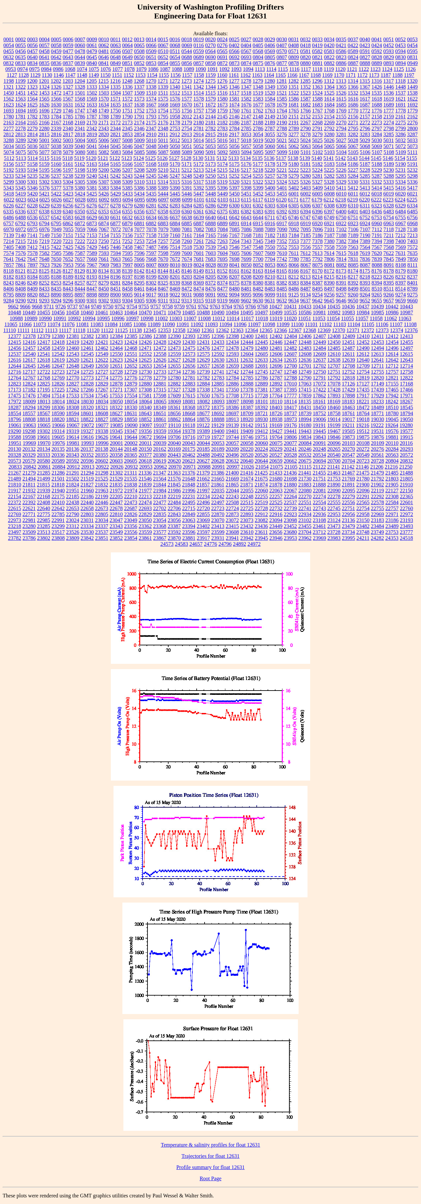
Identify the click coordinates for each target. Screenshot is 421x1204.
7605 (234, 253)
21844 (159, 484)
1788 (103, 116)
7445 (103, 247)
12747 (275, 372)
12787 (275, 378)
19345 (116, 431)
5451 (246, 194)
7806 (329, 259)
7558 (329, 247)
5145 (376, 158)
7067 (104, 229)
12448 (304, 342)
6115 (246, 199)
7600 (186, 253)
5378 (68, 188)
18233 (377, 401)
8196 (115, 277)
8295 (139, 283)
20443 (174, 455)
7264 (234, 241)
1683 (317, 105)
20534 (319, 455)
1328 (80, 87)
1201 (44, 81)
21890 (333, 484)
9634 (293, 300)
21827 (87, 484)
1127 (12, 75)
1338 (151, 87)
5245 (151, 176)
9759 (179, 306)
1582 (246, 99)
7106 (353, 229)
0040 (365, 39)
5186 (353, 164)
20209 (232, 449)
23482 (363, 526)
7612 (305, 253)
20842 (29, 467)
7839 (377, 259)
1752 (139, 110)
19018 (363, 419)
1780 (8, 116)
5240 (91, 176)
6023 (21, 199)
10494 (232, 312)
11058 (376, 318)
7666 (139, 259)
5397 (234, 188)
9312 (175, 300)
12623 (116, 360)
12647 (58, 366)
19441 (290, 431)
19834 (304, 437)
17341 (217, 389)
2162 (412, 116)
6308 (329, 205)
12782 (203, 378)
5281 (317, 176)
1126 (410, 69)
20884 (58, 467)
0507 (127, 51)
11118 (79, 330)
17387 (275, 389)
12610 (333, 354)
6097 (163, 199)
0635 (20, 57)
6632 (127, 217)
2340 (68, 128)
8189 (68, 277)
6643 (246, 217)
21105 (290, 467)
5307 (103, 182)
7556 (305, 247)
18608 (101, 413)
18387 (246, 407)
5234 (20, 176)
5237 (56, 176)
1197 (409, 75)
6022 (9, 199)
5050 (175, 146)
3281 (341, 134)
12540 (29, 354)
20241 (290, 449)
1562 (8, 99)
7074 (127, 229)
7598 (163, 253)
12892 (275, 383)
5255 (258, 176)
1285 (305, 81)
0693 (246, 57)
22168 (43, 496)
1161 (234, 75)
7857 (9, 265)
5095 (258, 152)
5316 (186, 182)
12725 (87, 372)
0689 (198, 57)
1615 (341, 99)
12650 (101, 366)
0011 (115, 39)
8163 (258, 271)
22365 (406, 496)
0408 (293, 45)
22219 (174, 496)
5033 (412, 140)
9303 (115, 300)
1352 (305, 87)
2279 (32, 128)
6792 (20, 223)
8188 (56, 277)
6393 (293, 211)
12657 (203, 366)
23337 (101, 526)
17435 (363, 389)
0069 (186, 45)
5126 (162, 158)
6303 (270, 205)
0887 (353, 63)
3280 (329, 134)
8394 (377, 283)
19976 (58, 443)
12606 (275, 354)
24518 (406, 538)
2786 (258, 128)
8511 (388, 289)
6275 (80, 205)
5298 (412, 176)
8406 (8, 289)
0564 (210, 51)
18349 (159, 407)
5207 (127, 170)
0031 (293, 39)
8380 (258, 283)
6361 (198, 211)
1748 (91, 110)
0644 (80, 57)
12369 (324, 330)
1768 (329, 110)
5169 (163, 164)
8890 (56, 294)
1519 (258, 93)
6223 (388, 199)
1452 (32, 93)
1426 (377, 87)
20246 (304, 449)
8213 (305, 277)
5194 (32, 170)
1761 (246, 110)
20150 (145, 449)
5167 (139, 164)
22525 (275, 502)
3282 (353, 134)
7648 (44, 259)
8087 (365, 265)
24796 (225, 544)
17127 (363, 383)
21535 (130, 478)
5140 (316, 158)
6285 (198, 205)
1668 (163, 105)
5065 (329, 146)
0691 (222, 57)
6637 (175, 217)
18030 (87, 401)
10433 (304, 306)
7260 (186, 241)
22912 (261, 514)
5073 (412, 146)
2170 (91, 122)
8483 (270, 289)
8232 (400, 277)
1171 (350, 75)
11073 (39, 324)
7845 (388, 259)
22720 (203, 508)
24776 (210, 544)
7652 (68, 259)
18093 (218, 401)
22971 (392, 514)
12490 (363, 348)
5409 (317, 188)
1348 (258, 87)
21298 (101, 473)
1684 (329, 105)
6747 (305, 217)
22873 (232, 514)
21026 (247, 467)
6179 (317, 199)
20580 (43, 461)
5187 (365, 164)
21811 (28, 484)
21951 (72, 490)
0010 (103, 39)
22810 (116, 514)
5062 (293, 146)
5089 (187, 152)
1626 (44, 105)
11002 (161, 318)
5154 (400, 158)
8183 (20, 277)
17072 (319, 383)
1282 (293, 81)
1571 (115, 99)
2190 (281, 122)
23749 (377, 532)
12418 (58, 342)
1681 (293, 105)
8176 (377, 271)
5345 (20, 188)
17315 (159, 389)
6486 (8, 217)
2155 (341, 116)
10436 (348, 306)
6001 (293, 194)
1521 (281, 93)
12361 (207, 330)
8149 (198, 271)
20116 (406, 443)
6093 (116, 199)
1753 (151, 110)
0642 (56, 57)
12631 (232, 360)
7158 (151, 235)
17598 (159, 395)
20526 (261, 455)
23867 (159, 538)
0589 (353, 51)
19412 (261, 431)
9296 (68, 300)
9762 (203, 306)
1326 (56, 87)
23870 (174, 538)
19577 (406, 431)
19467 (333, 431)
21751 (319, 478)
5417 (412, 188)
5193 (20, 170)
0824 (353, 57)
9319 (222, 300)
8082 (341, 265)
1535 (377, 93)
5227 (353, 170)
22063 (275, 490)
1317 (388, 81)
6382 (246, 211)
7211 (388, 235)
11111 (23, 330)
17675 (217, 395)
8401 (412, 283)
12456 (14, 348)
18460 (333, 407)
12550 (116, 354)
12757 (392, 372)
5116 (56, 158)
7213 (412, 235)
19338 (101, 431)
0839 (80, 63)
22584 (392, 502)
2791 (317, 128)
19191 (319, 425)
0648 (115, 57)
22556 (348, 502)
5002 (56, 140)
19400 (217, 431)
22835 (159, 514)
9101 (281, 294)
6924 (365, 223)
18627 (116, 413)
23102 (304, 520)
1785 (68, 116)
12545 (87, 354)
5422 (56, 194)
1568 (80, 99)
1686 (353, 105)
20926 (116, 467)
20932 (131, 467)
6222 (376, 199)
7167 (234, 235)
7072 (116, 229)
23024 (72, 520)
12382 (87, 336)
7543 (222, 247)
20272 (363, 449)
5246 (163, 176)
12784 (232, 378)
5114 (32, 158)
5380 (80, 188)
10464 (130, 312)
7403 (412, 241)
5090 (199, 152)
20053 (217, 443)
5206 (115, 170)
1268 (139, 81)
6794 (44, 223)
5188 (377, 164)
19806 (290, 437)
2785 (246, 128)
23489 (392, 526)
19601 (43, 437)
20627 (203, 461)
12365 (266, 330)
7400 (400, 241)
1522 (293, 93)
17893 (333, 395)
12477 (217, 348)
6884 (175, 223)
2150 (281, 116)
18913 (232, 419)
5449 (222, 194)
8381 (270, 283)
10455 (43, 312)
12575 (203, 354)
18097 (232, 401)
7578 (32, 253)
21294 (87, 473)
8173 (341, 271)
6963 (388, 223)
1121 (352, 69)
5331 (365, 182)
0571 (293, 51)
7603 (210, 253)
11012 (218, 318)
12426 (145, 342)
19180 (304, 425)
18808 (29, 419)
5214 (210, 170)
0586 (341, 51)
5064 (317, 146)
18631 (130, 413)
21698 (290, 478)
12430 (188, 342)
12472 (159, 348)
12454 (392, 342)
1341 (186, 87)
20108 (363, 443)
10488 (203, 312)
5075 (21, 152)
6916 (270, 223)
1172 (362, 75)
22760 (406, 508)
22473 (130, 502)
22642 (58, 508)
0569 (270, 51)
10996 (117, 318)
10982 (333, 312)
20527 (275, 455)
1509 (139, 93)
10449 (29, 312)
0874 (246, 63)
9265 (377, 294)
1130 (47, 75)
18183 (348, 401)
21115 (305, 467)
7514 (175, 247)
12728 (116, 372)
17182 (29, 389)
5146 (388, 158)
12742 (232, 372)
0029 (270, 39)
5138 (293, 158)
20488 (203, 455)
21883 (304, 484)
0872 (222, 63)
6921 (329, 223)
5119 (79, 158)
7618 (353, 253)
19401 (232, 431)
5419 (20, 194)
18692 (217, 413)
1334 (103, 87)
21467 (348, 473)
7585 (56, 253)
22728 (261, 508)
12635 (290, 360)
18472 (363, 407)
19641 (116, 437)
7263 (222, 241)
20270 (348, 449)
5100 (294, 152)
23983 (333, 538)
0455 (8, 51)
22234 (203, 496)
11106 (381, 324)
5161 (68, 164)
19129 (217, 425)
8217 (353, 277)
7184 (293, 235)
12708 (348, 366)
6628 (80, 217)
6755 (400, 217)
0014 (151, 39)
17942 (392, 395)
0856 (186, 63)
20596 (87, 461)
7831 (353, 259)
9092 (222, 294)
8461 (139, 289)
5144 (364, 158)
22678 (116, 508)
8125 (44, 271)
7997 (127, 265)
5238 (68, 176)
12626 (159, 360)
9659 (400, 300)
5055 (222, 146)
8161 (234, 271)
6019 (388, 194)
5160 (56, 164)
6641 (222, 217)
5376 (44, 188)
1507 (127, 93)
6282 (163, 205)
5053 (210, 146)
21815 (43, 484)
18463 (348, 407)
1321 (8, 87)
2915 (210, 134)
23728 (333, 532)
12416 (29, 342)
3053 (246, 134)
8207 (234, 277)
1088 (177, 69)
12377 (14, 336)
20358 (116, 455)
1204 (79, 81)
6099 (187, 199)
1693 (8, 110)
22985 (43, 520)
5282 (329, 176)
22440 (87, 502)
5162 (80, 164)
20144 (116, 449)
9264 (365, 294)
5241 (103, 176)
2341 (80, 128)
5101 (306, 152)
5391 (186, 188)
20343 (72, 455)
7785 (305, 259)
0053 (412, 39)
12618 (43, 360)
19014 (333, 419)
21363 (174, 473)
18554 (14, 413)
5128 (186, 158)
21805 (406, 478)
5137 (281, 158)
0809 (293, 57)
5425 (91, 194)
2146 (234, 116)
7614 (329, 253)
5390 (175, 188)
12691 (261, 366)
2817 (68, 134)
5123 (126, 158)
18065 (160, 401)
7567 (377, 247)
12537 (14, 354)
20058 (246, 443)
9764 (227, 306)
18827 (101, 419)
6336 (20, 211)
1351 (293, 87)
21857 (203, 484)
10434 (319, 306)
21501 (58, 478)
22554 (319, 502)
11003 (175, 318)
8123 (32, 271)
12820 (377, 378)
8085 (353, 265)
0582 (317, 51)
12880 (145, 383)
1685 (341, 105)
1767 (317, 110)
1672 (210, 105)
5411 (341, 188)
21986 (174, 490)
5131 (210, 158)
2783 (222, 128)
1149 (93, 75)
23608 (232, 532)
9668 (37, 306)
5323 (270, 182)
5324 (281, 182)
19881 (392, 437)
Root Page (210, 1178)
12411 (377, 336)
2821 (115, 134)
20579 (29, 461)
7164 (198, 235)
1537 (400, 93)
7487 (151, 247)
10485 (188, 312)
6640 (210, 217)
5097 (270, 152)
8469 (175, 289)
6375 (222, 211)
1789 (115, 116)
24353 (392, 538)
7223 (91, 241)
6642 (234, 217)
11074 (54, 324)
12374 (396, 330)
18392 (261, 407)
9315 (198, 300)
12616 (14, 360)
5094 (246, 152)
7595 (127, 253)
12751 (333, 372)
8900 (115, 294)
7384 (353, 241)
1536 (388, 93)
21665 (217, 478)
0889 (377, 63)
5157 (20, 164)
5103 (329, 152)
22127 (392, 490)
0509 (151, 51)
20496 (232, 455)
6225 (412, 199)
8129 (80, 271)
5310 (139, 182)
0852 (139, 63)
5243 (127, 176)
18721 (261, 413)
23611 (261, 532)
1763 (270, 110)
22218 (159, 496)
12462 (101, 348)
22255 (261, 496)
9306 (151, 300)
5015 (210, 140)
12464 (116, 348)
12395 (203, 336)
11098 (268, 324)
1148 (82, 75)
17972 (14, 401)
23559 (145, 532)
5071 (388, 146)
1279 (257, 81)
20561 (377, 455)
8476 (210, 289)
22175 (58, 496)
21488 (406, 473)
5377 (56, 188)
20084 (304, 443)
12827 (72, 383)
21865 (232, 484)
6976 (44, 229)
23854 (130, 538)
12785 (246, 378)
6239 (56, 205)
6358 (163, 211)
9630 (258, 300)
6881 (139, 223)
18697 (232, 413)
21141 (333, 467)
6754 (388, 217)
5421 (44, 194)
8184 (32, 277)
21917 (14, 490)
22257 (275, 496)
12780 (174, 378)
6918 (293, 223)
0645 (91, 57)
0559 (198, 51)
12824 (29, 383)
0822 (329, 57)
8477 (222, 289)
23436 (261, 526)
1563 (20, 99)
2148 (258, 116)
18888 (217, 419)
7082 (199, 229)
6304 (281, 205)
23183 (377, 520)
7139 (8, 235)
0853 (151, 63)
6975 (32, 229)
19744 (232, 437)
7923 (44, 265)
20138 (101, 449)
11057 (361, 318)
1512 (175, 93)
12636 (304, 360)
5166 (127, 164)
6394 (305, 211)
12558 (159, 354)
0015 (163, 39)
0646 (103, 57)
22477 (159, 502)
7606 (246, 253)
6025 (44, 199)
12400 (246, 336)
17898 (348, 395)
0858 (210, 63)
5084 (127, 152)
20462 (188, 455)
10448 (14, 312)
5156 (8, 164)
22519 (261, 502)
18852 (145, 419)
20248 (319, 449)
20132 (29, 449)
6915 (258, 223)
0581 (305, 51)
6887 (198, 223)
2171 (103, 122)
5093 (234, 152)
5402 (293, 188)
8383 (293, 283)
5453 (270, 194)
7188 (341, 235)
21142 (347, 467)
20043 (188, 443)
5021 (281, 140)
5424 (80, 194)
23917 (203, 538)
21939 (43, 490)
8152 (222, 271)
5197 (68, 170)
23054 (159, 520)
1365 (341, 87)
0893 (388, 63)
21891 (348, 484)
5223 (305, 170)
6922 (341, 223)
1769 (341, 110)
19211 (348, 425)
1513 (186, 93)
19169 (275, 425)
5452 (258, 194)
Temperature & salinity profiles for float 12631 (210, 1145)
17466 (406, 389)
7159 (163, 235)
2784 (234, 128)
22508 (232, 502)
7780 (293, 259)
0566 (234, 51)
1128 (23, 75)
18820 (58, 419)
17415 (304, 389)
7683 (210, 259)
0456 (20, 51)
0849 (115, 63)
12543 (72, 354)
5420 (32, 194)
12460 (72, 348)
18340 (145, 407)
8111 (412, 265)
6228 (32, 205)
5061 (281, 146)
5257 (270, 176)
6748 (317, 217)
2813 (20, 134)
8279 (103, 283)
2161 (400, 116)
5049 (163, 146)
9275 (412, 294)
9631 (270, 300)
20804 (392, 461)
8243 (8, 283)
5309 (127, 182)
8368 (186, 283)
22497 (217, 502)
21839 (145, 484)
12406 (304, 336)
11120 (93, 330)
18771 (377, 413)
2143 (198, 116)
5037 (44, 146)
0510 (163, 51)
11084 (111, 324)
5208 (139, 170)
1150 (105, 75)
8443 (68, 289)
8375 (234, 283)
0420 (329, 45)
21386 (217, 473)
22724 (232, 508)
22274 (319, 496)
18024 (73, 401)
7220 (56, 241)
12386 (145, 336)
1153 (140, 75)
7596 (139, 253)
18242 (391, 401)
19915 (406, 437)
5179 (281, 164)
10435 (333, 306)
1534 (365, 93)
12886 (232, 383)
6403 (365, 211)
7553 (293, 247)
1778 (400, 110)
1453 (44, 93)
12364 (251, 330)
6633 (139, 217)
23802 (43, 538)
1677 (258, 105)
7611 (293, 253)
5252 (234, 176)
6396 (317, 211)
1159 (210, 75)
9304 (127, 300)
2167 (56, 122)
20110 (391, 443)
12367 (295, 330)
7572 (412, 247)
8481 (246, 289)
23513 (43, 532)
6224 (400, 199)
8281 (115, 283)
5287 (377, 176)
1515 (210, 93)
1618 (377, 99)
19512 (363, 431)
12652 (130, 366)
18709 (246, 413)
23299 (58, 526)
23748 (363, 532)
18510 (392, 407)
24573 (167, 544)
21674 (246, 478)
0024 (222, 39)
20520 (246, 455)
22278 (333, 496)
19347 (130, 431)
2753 (175, 128)
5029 (365, 140)
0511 (175, 51)
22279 (348, 496)
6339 (56, 211)
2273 (377, 122)
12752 (348, 372)
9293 (44, 300)
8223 (377, 277)
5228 (365, 170)
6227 (20, 205)
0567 (246, 51)
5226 (341, 170)
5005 (91, 140)
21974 (130, 490)
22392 (29, 502)
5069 (377, 146)
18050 (116, 401)
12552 (145, 354)
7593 (103, 253)
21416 (246, 473)
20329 (29, 455)
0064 (127, 45)
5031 (388, 140)
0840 (91, 63)
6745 (281, 217)
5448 (210, 194)
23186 (392, 520)
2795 (353, 128)
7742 (281, 259)
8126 (56, 271)
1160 (222, 75)
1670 (186, 105)
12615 (406, 354)
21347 (159, 473)
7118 (388, 229)
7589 (91, 253)
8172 (329, 271)
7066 (92, 229)
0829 (388, 57)
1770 (353, 110)
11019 (276, 318)
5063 (305, 146)
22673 (101, 508)
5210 (163, 170)
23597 (203, 532)
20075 (275, 443)
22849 (188, 514)
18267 (406, 401)
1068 (70, 69)
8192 (80, 277)
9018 (163, 294)
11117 (65, 330)
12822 (406, 378)
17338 (203, 389)
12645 (29, 366)
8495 (317, 289)
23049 (130, 520)
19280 (406, 425)
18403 (275, 407)
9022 (175, 294)
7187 (329, 235)
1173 (374, 75)
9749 (96, 306)
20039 (159, 443)
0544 (186, 51)
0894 (400, 63)
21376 (188, 473)
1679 (281, 105)
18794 (406, 413)
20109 (377, 443)
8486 (293, 289)
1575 (163, 99)
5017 (234, 140)
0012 (127, 39)
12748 (290, 372)
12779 (159, 378)
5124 (138, 158)
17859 (304, 395)
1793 (151, 116)
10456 (58, 312)
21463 (333, 473)
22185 (72, 496)
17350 (232, 389)
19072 (87, 425)
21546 (145, 478)
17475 (14, 395)
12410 (363, 336)
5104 (341, 152)
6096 (151, 199)
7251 (115, 241)
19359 (159, 431)
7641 (8, 259)
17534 (87, 395)
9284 (8, 300)
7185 (305, 235)
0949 (412, 63)
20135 (58, 449)
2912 (175, 134)
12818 (348, 378)
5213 (198, 170)
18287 (14, 407)
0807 (281, 57)
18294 (29, 407)
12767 (29, 378)
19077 (102, 425)
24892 (239, 544)
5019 (258, 140)
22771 (29, 514)
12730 (145, 372)
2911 (163, 134)
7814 (341, 259)
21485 (392, 473)
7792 (317, 259)
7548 (258, 247)
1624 (20, 105)
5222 (293, 170)
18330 (130, 407)
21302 (116, 473)
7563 (353, 247)
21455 (319, 473)
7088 (258, 229)
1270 (151, 81)
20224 (261, 449)
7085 (234, 229)
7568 (388, 247)
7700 (258, 259)
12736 (188, 372)
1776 (377, 110)
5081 (92, 152)
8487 (305, 289)
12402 (275, 336)
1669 (175, 105)
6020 (400, 194)
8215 (329, 277)
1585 (281, 99)
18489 (377, 407)
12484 (319, 348)
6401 (353, 211)
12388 (159, 336)
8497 (329, 289)
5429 (115, 194)
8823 (44, 294)
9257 (341, 294)
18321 (101, 407)
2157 (365, 116)
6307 (317, 205)
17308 (145, 389)
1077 (117, 69)
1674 (234, 105)
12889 (261, 383)
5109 (401, 152)
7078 (151, 229)
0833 (20, 63)
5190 (400, 164)
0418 (305, 45)
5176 (246, 164)
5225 (329, 170)
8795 (8, 294)
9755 (144, 306)
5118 (67, 158)
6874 (103, 223)
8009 (163, 265)
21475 (363, 473)
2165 (32, 122)
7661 (103, 259)
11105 (367, 324)
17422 (319, 389)
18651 (159, 413)
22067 (290, 490)
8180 (412, 271)
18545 (406, 407)
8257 (80, 283)
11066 (25, 324)
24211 (362, 538)
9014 (139, 294)
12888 (246, 383)
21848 (188, 484)
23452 (290, 526)
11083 (96, 324)
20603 (116, 461)
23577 (159, 532)
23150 (363, 520)
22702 (159, 508)
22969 (377, 514)
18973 (290, 419)
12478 (232, 348)
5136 (269, 158)
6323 (377, 205)
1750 (115, 110)
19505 (348, 431)
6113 (234, 199)
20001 (116, 443)
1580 (222, 99)
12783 (217, 378)
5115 (44, 158)
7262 (210, 241)
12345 (149, 330)
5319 (222, 182)
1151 (117, 75)
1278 (246, 81)
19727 (217, 437)
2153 (317, 116)
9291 (32, 300)
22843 (174, 514)
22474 (145, 502)
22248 (246, 496)
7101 (329, 229)
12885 (217, 383)
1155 (164, 75)
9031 (186, 294)
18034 (102, 401)
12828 (87, 383)
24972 (254, 544)
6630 (103, 217)
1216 (115, 81)
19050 (406, 419)
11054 (333, 318)
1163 (257, 75)
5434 (139, 194)
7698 (234, 259)
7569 (400, 247)
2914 (198, 134)
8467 (163, 289)
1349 (270, 87)
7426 (80, 247)
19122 (203, 425)
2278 (20, 128)
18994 (304, 419)
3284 (377, 134)
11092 (197, 324)
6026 (56, 199)
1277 (234, 81)
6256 (68, 205)
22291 (363, 496)
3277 (293, 134)
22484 (174, 502)
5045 (115, 146)
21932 (29, 490)
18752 (319, 413)
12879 (130, 383)
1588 (317, 99)
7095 (306, 229)
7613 (317, 253)
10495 (246, 312)
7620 (377, 253)
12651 (116, 366)
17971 (406, 395)
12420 (87, 342)
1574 (151, 99)
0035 (341, 39)
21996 (188, 490)
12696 (275, 366)
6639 (198, 217)
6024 (32, 199)
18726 (275, 413)
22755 (377, 508)
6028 (80, 199)
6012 (365, 194)
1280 (269, 81)
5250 (210, 176)
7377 (305, 241)
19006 (319, 419)
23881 (188, 538)
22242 (217, 496)
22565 (363, 502)
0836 (56, 63)
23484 (377, 526)
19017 (348, 419)
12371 (353, 330)
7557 (317, 247)
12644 (14, 366)
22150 (406, 490)
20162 (159, 449)
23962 (304, 538)
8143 (151, 271)
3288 (8, 140)
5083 (116, 152)
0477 (68, 51)
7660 (91, 259)
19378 (188, 431)
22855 (203, 514)
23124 (333, 520)
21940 (58, 490)
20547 (348, 455)
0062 (103, 45)
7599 (175, 253)
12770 (72, 378)
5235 (32, 176)
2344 (115, 128)
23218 (14, 526)
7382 (341, 241)
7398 (388, 241)
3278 (305, 134)
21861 (217, 484)
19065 (43, 425)
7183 (281, 235)
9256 (329, 294)
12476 (203, 348)
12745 (261, 372)
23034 (101, 520)
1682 (305, 105)
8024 (199, 265)
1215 (103, 81)
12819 (363, 378)
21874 (261, 484)
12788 (290, 378)
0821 (317, 57)
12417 (43, 342)
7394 (377, 241)
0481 (103, 51)
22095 (348, 490)
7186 (317, 235)
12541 (43, 354)
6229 (44, 205)
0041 (377, 39)
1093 (236, 69)
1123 (375, 69)
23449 (275, 526)
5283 (341, 176)
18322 (116, 407)
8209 (258, 277)
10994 (88, 318)
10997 (132, 318)
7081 (187, 229)
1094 (248, 69)
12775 (116, 378)
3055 (270, 134)
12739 (203, 372)
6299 (222, 205)
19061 (14, 425)
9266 (388, 294)
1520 (270, 93)
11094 (225, 324)
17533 (72, 395)
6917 (281, 223)
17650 (203, 395)
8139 (127, 271)
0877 (281, 63)
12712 (392, 366)
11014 (232, 318)
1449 (412, 87)
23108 (319, 520)
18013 (43, 401)
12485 (333, 348)
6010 (341, 194)
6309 (341, 205)
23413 (217, 526)
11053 (318, 318)
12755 (377, 372)
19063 (29, 425)
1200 (32, 81)
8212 (293, 277)
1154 (152, 75)
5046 (127, 146)
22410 (58, 502)
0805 (270, 57)
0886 (341, 63)
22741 (304, 508)
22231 (188, 496)
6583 (68, 217)
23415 (232, 526)
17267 (101, 389)
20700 (333, 461)
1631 (68, 105)
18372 (203, 407)
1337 (139, 87)
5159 (44, 164)
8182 (8, 277)
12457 (29, 348)
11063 (404, 318)
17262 (72, 389)
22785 (58, 514)
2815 (44, 134)
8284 (127, 283)
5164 (103, 164)
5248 (186, 176)
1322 (20, 87)
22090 (333, 490)
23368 (159, 526)
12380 (58, 336)
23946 (275, 538)
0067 (163, 45)
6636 (163, 217)
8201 (175, 277)
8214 (317, 277)
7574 (8, 253)
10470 (145, 312)
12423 (116, 342)
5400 (270, 188)
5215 (222, 170)
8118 (8, 271)
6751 (353, 217)
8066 (294, 265)
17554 (130, 395)
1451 (20, 93)
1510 (151, 93)
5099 (282, 152)
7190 (365, 235)
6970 (9, 229)
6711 (270, 217)
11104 (353, 324)
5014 (198, 140)
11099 (282, 324)
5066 (341, 146)
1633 (91, 105)
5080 (80, 152)
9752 (120, 306)
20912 (73, 467)
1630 (56, 105)
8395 (388, 283)
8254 (68, 283)
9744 (84, 306)
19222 (377, 425)
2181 (210, 122)
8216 (341, 277)
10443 (406, 306)
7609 (270, 253)
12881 (159, 383)
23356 (130, 526)
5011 (163, 140)
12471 (145, 348)
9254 (317, 294)
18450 (319, 407)
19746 (246, 437)
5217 (246, 170)
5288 (388, 176)
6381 (234, 211)
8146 (186, 271)
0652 (163, 57)
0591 (365, 51)
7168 (246, 235)
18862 (174, 419)
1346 (234, 87)
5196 (56, 170)
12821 (392, 378)
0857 (198, 63)
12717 (29, 372)
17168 (406, 383)
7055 (68, 229)
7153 (91, 235)
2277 (8, 128)
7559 (341, 247)
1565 (44, 99)
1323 (32, 87)
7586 (68, 253)
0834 (32, 63)
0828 (377, 57)
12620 (72, 360)
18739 (304, 413)
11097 (254, 324)
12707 (333, 366)
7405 (8, 247)
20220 (246, 449)
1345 (222, 87)
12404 (290, 336)
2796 (365, 128)
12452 (363, 342)
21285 (43, 473)
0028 (258, 39)
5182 (317, 164)
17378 (246, 389)
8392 (353, 283)
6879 (127, 223)
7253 (139, 241)
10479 (174, 312)
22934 (304, 514)
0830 (400, 57)
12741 (217, 372)
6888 (210, 223)
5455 (281, 194)
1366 (353, 87)
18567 (43, 413)
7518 (186, 247)
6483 (388, 211)
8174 (353, 271)
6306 (305, 205)
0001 (8, 39)
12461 (87, 348)
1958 (175, 116)
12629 (203, 360)
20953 (145, 467)
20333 (43, 455)
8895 (68, 294)
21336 (145, 473)
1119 (329, 69)
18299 (43, 407)
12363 (236, 330)
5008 (127, 140)
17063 (304, 383)
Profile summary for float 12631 (210, 1167)
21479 (377, 473)
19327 (87, 431)
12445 (261, 342)
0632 (8, 57)
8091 (389, 265)
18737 (290, 413)
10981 (319, 312)
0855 (175, 63)
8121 (20, 271)
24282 (377, 538)
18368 (188, 407)
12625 (145, 360)
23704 (304, 532)
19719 (203, 437)
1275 (210, 81)
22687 (130, 508)
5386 (139, 188)
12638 (333, 360)
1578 (198, 99)
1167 (304, 75)
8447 (91, 289)
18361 (174, 407)
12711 (377, 366)
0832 (8, 63)
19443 (304, 431)
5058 (258, 146)
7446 (115, 247)
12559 (174, 354)
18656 (174, 413)
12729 (130, 372)
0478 (80, 51)
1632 (80, 105)
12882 (174, 383)
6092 (104, 199)
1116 (294, 69)
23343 (116, 526)
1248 (127, 81)
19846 (333, 437)
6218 (341, 199)
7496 (163, 247)
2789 (293, 128)
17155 (392, 383)
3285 (388, 134)
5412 (353, 188)
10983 (348, 312)
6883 (163, 223)
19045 (392, 419)
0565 (222, 51)
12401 (261, 336)
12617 (29, 360)
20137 (87, 449)
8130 (91, 271)
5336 (412, 182)
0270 (210, 45)
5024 (305, 140)
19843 (319, 437)
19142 (246, 425)
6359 (175, 211)
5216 (234, 170)
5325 (293, 182)
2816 (56, 134)
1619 (388, 99)
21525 (101, 478)
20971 (189, 467)
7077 (139, 229)
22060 (261, 490)
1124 (387, 69)
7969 (104, 265)
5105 (353, 152)
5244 (139, 176)
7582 (44, 253)
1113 (260, 69)
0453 (400, 45)
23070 (217, 520)
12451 (348, 342)
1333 (91, 87)
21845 (174, 484)
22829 (145, 514)
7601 (198, 253)
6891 (234, 223)
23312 (72, 526)
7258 (175, 241)
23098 (290, 520)
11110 (9, 330)
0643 (68, 57)
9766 (250, 306)
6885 (186, 223)
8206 (222, 277)
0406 (270, 45)
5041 (91, 146)
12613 (377, 354)
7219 (44, 241)
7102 (341, 229)
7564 (365, 247)
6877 (115, 223)
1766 (305, 110)
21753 (333, 478)
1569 (91, 99)
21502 (72, 478)
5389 (163, 188)
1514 (198, 93)
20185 (203, 449)
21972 (116, 490)
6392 (281, 211)
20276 (377, 449)
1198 (9, 81)
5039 (68, 146)
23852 (116, 538)
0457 (32, 51)
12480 (261, 348)
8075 (317, 265)
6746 (293, 217)
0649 (127, 57)
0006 (68, 39)
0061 (91, 45)
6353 (103, 211)
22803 (87, 514)
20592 (72, 461)
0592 (377, 51)
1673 (222, 105)
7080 (175, 229)
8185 (44, 277)
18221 (362, 401)
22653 (72, 508)
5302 (44, 182)
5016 (222, 140)
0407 (281, 45)
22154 (14, 496)
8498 (341, 289)
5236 (44, 176)
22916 (275, 514)
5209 (151, 170)
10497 (261, 312)
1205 (91, 81)
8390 (329, 283)
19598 (29, 437)
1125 (399, 69)
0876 (270, 63)
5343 (8, 188)
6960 (377, 223)
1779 (412, 110)
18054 (131, 401)
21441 (304, 473)
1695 (32, 110)
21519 (87, 478)
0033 (317, 39)
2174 (139, 122)
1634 (103, 105)
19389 (203, 431)
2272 (365, 122)
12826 (58, 383)
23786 (29, 538)
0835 (44, 63)
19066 (58, 425)
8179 (400, 271)
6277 (103, 205)
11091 (182, 324)
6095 (139, 199)
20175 (188, 449)
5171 (186, 164)
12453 (377, 342)
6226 (8, 205)
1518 (246, 93)
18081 (189, 401)
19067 (73, 425)
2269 (329, 122)
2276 (412, 122)
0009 (91, 39)
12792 (333, 378)
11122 (107, 330)
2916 (222, 134)
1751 (127, 110)
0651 (151, 57)
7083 (211, 229)
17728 (261, 395)
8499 (353, 289)
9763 (215, 306)
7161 (186, 235)
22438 (72, 502)
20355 (101, 455)
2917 (234, 134)
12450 (333, 342)
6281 (151, 205)
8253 (56, 283)
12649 (87, 366)
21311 (130, 473)
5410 (329, 188)
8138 (115, 271)
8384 (305, 283)
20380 (159, 455)
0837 (68, 63)
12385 (130, 336)
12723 (58, 372)
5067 (353, 146)
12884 (203, 383)
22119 (377, 490)
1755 (175, 110)
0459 (56, 51)
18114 (290, 401)
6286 (210, 205)
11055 (347, 318)
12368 (309, 330)
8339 (175, 283)
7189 (353, 235)
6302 (258, 205)
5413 (365, 188)
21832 (101, 484)
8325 (163, 283)
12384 (116, 336)
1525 (329, 93)
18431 (304, 407)
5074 (9, 152)
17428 (333, 389)
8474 (198, 289)
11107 (396, 324)
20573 (14, 461)
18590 (58, 413)
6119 (269, 199)
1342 (198, 87)
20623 (188, 461)
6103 (222, 199)
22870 (217, 514)
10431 (290, 306)
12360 (193, 330)
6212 (329, 199)
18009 (29, 401)
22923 (290, 514)
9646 (341, 300)
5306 (91, 182)
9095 (246, 294)
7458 (127, 247)
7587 (80, 253)
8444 (80, 289)
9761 (191, 306)
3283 (365, 134)
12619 (58, 360)
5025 (317, 140)
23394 (188, 526)
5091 (211, 152)
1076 (105, 69)
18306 (58, 407)
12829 (101, 383)
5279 (293, 176)
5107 (377, 152)
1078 (129, 69)
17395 (290, 389)
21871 (246, 484)
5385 (127, 188)
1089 (188, 69)
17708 (232, 395)
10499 (275, 312)
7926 (56, 265)
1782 (32, 116)
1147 (70, 75)
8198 (139, 277)
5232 (412, 170)
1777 (388, 110)
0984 (46, 69)
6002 (305, 194)
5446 (186, 194)
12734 (174, 372)
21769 (348, 478)
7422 (56, 247)
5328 (329, 182)
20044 (203, 443)
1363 (317, 87)
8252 (44, 283)
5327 (317, 182)
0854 (163, 63)
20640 (246, 461)
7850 (412, 259)
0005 (56, 39)
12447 (290, 342)
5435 (151, 194)
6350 (80, 211)
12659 (232, 366)
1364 (329, 87)
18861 (159, 419)
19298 (29, 431)
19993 (87, 443)
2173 (127, 122)
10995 (103, 318)
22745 (333, 508)
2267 (305, 122)
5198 (80, 170)
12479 (246, 348)
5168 (151, 164)
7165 (210, 235)
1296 (317, 81)
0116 (198, 45)
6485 (412, 211)
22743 (319, 508)
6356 (139, 211)
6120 (281, 199)
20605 (130, 461)
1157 (187, 75)
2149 (270, 116)
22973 (14, 520)
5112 (9, 158)
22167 (29, 496)
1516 (222, 93)
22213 (145, 496)
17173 (14, 389)
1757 (198, 110)
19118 (188, 425)
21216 (391, 467)
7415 (44, 247)
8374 (222, 283)
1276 (222, 81)
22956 (348, 514)
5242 (115, 176)
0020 (210, 39)
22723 (217, 508)
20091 (319, 443)
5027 (341, 140)
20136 (72, 449)
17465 (392, 389)
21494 (29, 478)
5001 (44, 140)
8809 (20, 294)
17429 (348, 389)
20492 (217, 455)
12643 (406, 360)
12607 (290, 354)
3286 (400, 134)
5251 (222, 176)
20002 (131, 443)
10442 (392, 306)
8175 (365, 271)
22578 (377, 502)
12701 (304, 366)
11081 (82, 324)
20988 (203, 467)
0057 (44, 45)
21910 (406, 484)
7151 (68, 235)
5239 (80, 176)
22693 (145, 508)
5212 (186, 170)
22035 (217, 490)
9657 (388, 300)
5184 (341, 164)
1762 (258, 110)
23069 (203, 520)
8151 (210, 271)
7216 (32, 241)
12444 (246, 342)
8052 (258, 265)
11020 (290, 318)
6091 (92, 199)
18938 (275, 419)
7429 (91, 247)
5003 (68, 140)
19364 (174, 431)
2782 (210, 128)
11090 (168, 324)
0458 (44, 51)
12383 (101, 336)
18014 (58, 401)
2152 (305, 116)
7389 (365, 241)
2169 (80, 122)
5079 (68, 152)
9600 (234, 300)
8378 (246, 283)
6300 (234, 205)
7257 (163, 241)
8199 (151, 277)
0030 (281, 39)
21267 (14, 473)
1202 (55, 81)
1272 (174, 81)
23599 (217, 532)
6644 (258, 217)
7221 (68, 241)
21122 (319, 467)
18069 (174, 401)
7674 (186, 259)
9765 (239, 306)
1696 (44, 110)
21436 (290, 473)
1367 (365, 87)
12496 (392, 348)
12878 (116, 383)
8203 (186, 277)
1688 (377, 105)
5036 (32, 146)
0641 (44, 57)
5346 (32, 188)
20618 (145, 461)
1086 (153, 69)
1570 (103, 99)
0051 (388, 39)
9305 (139, 300)
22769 (14, 514)
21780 (363, 478)
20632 (232, 461)
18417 (290, 407)
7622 (388, 253)
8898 (91, 294)
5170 (175, 164)
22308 (392, 496)
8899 (103, 294)
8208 (246, 277)
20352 (87, 455)
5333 (388, 182)
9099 (270, 294)
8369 (198, 283)
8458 (127, 289)
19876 (377, 437)
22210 (130, 496)
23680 (290, 532)
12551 (130, 354)
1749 (103, 110)
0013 (139, 39)
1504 (115, 93)
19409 (246, 431)
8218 (365, 277)
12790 (304, 378)
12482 (290, 348)
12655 (174, 366)
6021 (412, 194)
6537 (44, 217)
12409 (348, 336)
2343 (103, 128)
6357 (151, 211)
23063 (188, 520)
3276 (281, 134)
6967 (400, 223)
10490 (217, 312)
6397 (329, 211)
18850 (130, 419)
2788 (281, 128)
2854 (139, 134)
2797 (377, 128)
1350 (281, 87)
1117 (306, 69)
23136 (348, 520)
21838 (130, 484)
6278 (115, 205)
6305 (293, 205)
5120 (91, 158)
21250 (405, 467)
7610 (281, 253)
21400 (232, 473)
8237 (412, 277)
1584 (270, 99)
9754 (132, 306)
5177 (258, 164)
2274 (388, 122)
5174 (222, 164)
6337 (32, 211)
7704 (270, 259)
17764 (275, 395)
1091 (212, 69)
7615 (341, 253)
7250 (103, 241)
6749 (329, 217)
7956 (80, 265)
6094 (127, 199)
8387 (317, 283)
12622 (101, 360)
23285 (43, 526)
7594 (115, 253)
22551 (304, 502)
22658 (87, 508)
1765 (293, 110)
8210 (270, 277)
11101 (311, 324)
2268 (317, 122)
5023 (293, 140)
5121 (103, 158)
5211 (175, 170)
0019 (198, 39)
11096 (240, 324)
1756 (186, 110)
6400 (341, 211)
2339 (56, 128)
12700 (290, 366)
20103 (348, 443)
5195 (44, 170)
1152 (128, 75)
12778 (145, 378)
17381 (261, 389)
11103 (339, 324)
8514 (400, 289)
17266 (87, 389)
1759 (222, 110)
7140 (20, 235)
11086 (139, 324)
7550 (270, 247)
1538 (412, 93)
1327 (68, 87)
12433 (217, 342)
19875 (363, 437)
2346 (139, 128)
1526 (341, 93)
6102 (211, 199)
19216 (362, 425)
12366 (280, 330)
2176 (163, 122)
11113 (51, 330)
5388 (151, 188)
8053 (270, 265)
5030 (377, 140)
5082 (104, 152)
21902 (377, 484)
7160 (175, 235)
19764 (275, 437)
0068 (175, 45)
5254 (246, 176)
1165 (280, 75)
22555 (333, 502)
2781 (198, 128)
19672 (145, 437)
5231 (400, 170)
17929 (377, 395)
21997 (203, 490)
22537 (290, 502)
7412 (32, 247)
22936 (319, 514)
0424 (377, 45)
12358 (178, 330)
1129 (35, 75)
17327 (174, 389)
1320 (412, 81)
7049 (56, 229)
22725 (246, 508)
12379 (43, 336)
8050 (246, 265)
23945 (261, 538)
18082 (203, 401)
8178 (388, 271)
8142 (139, 271)
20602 (101, 461)
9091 (210, 294)
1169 (327, 75)
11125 (121, 330)
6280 (139, 205)
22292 (377, 496)
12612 (363, 354)
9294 (56, 300)
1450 (8, 93)
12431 (203, 342)
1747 (80, 110)
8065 (282, 265)
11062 (390, 318)
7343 (246, 241)
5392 (198, 188)
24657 (196, 544)
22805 (101, 514)
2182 (222, 122)
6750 (341, 217)
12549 (101, 354)
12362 (222, 330)
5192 (8, 170)
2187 (246, 122)
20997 (233, 467)
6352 (91, 211)
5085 (139, 152)
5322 (258, 182)
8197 (127, 277)
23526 (72, 532)
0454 (412, 45)
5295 (400, 176)
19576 (392, 431)
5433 (127, 194)
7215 (20, 241)
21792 (377, 478)
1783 (44, 116)
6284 (186, 205)
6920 (317, 223)
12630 (217, 360)
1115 (283, 69)
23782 (14, 538)
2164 (20, 122)
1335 (115, 87)
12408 (333, 336)
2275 (400, 122)
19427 (275, 431)
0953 (10, 69)
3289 (20, 140)
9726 (60, 306)
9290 (20, 300)
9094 (234, 294)
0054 (8, 45)
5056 (234, 146)
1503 (103, 93)
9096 (258, 294)
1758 (210, 110)
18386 (232, 407)
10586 (304, 312)
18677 (203, 413)
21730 (304, 478)
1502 (91, 93)
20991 (218, 467)
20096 (333, 443)
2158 (377, 116)
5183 (329, 164)
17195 (43, 389)
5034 (8, 146)
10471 (159, 312)
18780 (392, 413)
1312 (329, 81)
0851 (127, 63)
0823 (341, 57)
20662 (290, 461)
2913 (186, 134)
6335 (8, 211)
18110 (276, 401)
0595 (412, 51)
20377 (145, 455)
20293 (406, 449)
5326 (305, 182)
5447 (198, 194)
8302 (151, 283)
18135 (304, 401)
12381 (72, 336)
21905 (392, 484)
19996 (102, 443)
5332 (377, 182)
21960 (87, 490)
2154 (329, 116)
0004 (44, 39)
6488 (20, 217)
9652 (365, 300)
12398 (232, 336)
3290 (32, 140)
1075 (93, 69)
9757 (155, 306)
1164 (269, 75)
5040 (80, 146)
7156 (127, 235)
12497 (406, 348)
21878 (275, 484)
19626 (101, 437)
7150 (56, 235)
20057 (232, 443)
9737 (72, 306)
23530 (87, 532)
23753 (392, 532)
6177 (305, 199)
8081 (329, 265)
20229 (275, 449)
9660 (412, 300)
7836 (365, 259)
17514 (58, 395)
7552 (281, 247)
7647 (32, 259)
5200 (103, 170)
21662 (203, 478)
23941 (232, 538)
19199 (333, 425)
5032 (400, 140)
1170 (339, 75)
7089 (270, 229)
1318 (400, 81)
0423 (365, 45)
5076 (32, 152)
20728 (377, 461)
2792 (329, 128)
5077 (44, 152)
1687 (365, 105)
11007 (189, 318)
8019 (187, 265)
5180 (293, 164)
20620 (174, 461)
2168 (68, 122)
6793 (32, 223)
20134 (43, 449)
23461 (319, 526)
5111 (412, 152)
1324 (44, 87)
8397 (400, 283)
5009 (139, 140)
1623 (8, 105)
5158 (32, 164)
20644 (261, 461)
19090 (131, 425)
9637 (305, 300)
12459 (58, 348)
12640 (363, 360)
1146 (58, 75)
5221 (281, 170)
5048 (151, 146)
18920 (246, 419)
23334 (87, 526)
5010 (151, 140)
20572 (406, 455)
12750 (319, 372)
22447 (116, 502)
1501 (80, 93)
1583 (258, 99)
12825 (43, 383)
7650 (56, 259)
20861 (44, 467)
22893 (246, 514)
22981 (29, 520)
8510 (377, 289)
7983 (116, 265)
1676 (246, 105)
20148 (130, 449)
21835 (116, 484)
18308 (72, 407)
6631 (115, 217)
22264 (290, 496)
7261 (198, 241)
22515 (246, 502)
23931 (217, 538)
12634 (275, 360)
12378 (29, 336)
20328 (14, 455)
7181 (258, 235)
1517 (234, 93)
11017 (247, 318)
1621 (400, 99)
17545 (101, 395)
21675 (261, 478)
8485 (281, 289)
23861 (145, 538)
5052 (198, 146)
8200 (163, 277)
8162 (246, 271)
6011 (353, 194)
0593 (388, 51)
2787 (270, 128)
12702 (319, 366)
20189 (217, 449)
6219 (352, 199)
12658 (217, 366)
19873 (348, 437)
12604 (246, 354)
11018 (261, 318)
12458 (43, 348)
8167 (305, 271)
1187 (385, 75)
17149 (377, 383)
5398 (246, 188)
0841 (103, 63)
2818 (80, 134)
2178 (175, 122)
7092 (294, 229)
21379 (203, 473)
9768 (262, 306)
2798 (388, 128)
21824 (72, 484)
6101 (199, 199)
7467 (139, 247)
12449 (319, 342)
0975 (34, 69)
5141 (328, 158)
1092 (224, 69)
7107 (365, 229)
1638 (139, 105)
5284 (353, 176)
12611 (348, 354)
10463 (116, 312)
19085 (116, 425)
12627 (174, 360)
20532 (304, 455)
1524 (317, 93)
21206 (376, 467)
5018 (246, 140)
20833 (15, 467)
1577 (186, 99)
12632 (246, 360)
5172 (198, 164)
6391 (270, 211)
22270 (304, 496)
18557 (29, 413)
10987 (406, 312)
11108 (410, 324)
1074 (82, 69)
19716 (188, 437)
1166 (292, 75)
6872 (80, 223)
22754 (363, 508)
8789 (412, 289)
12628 (188, 360)
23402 (203, 526)
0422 (353, 45)
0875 (258, 63)
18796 (14, 419)
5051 (186, 146)
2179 (186, 122)
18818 (43, 419)
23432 (246, 526)
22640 (43, 508)
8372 (210, 283)
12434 (232, 342)
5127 (174, 158)
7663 (115, 259)
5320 (234, 182)
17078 (333, 383)
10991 (59, 318)
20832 (406, 461)
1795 (163, 116)
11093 (211, 324)
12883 (188, 383)
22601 (406, 502)
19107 (160, 425)
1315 (364, 81)
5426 (103, 194)
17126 (348, 383)
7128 (400, 229)
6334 (412, 205)
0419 (317, 45)
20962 (160, 467)
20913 (87, 467)
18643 (145, 413)
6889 (222, 223)
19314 (58, 431)
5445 (175, 194)
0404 (246, 45)
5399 (258, 188)
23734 (348, 532)
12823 (14, 383)
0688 (186, 57)
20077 (290, 443)
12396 (217, 336)
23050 (145, 520)
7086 (246, 229)
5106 (365, 152)
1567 (68, 99)
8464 (151, 289)
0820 (305, 57)
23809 (72, 538)
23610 (246, 532)
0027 (246, 39)
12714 (406, 366)
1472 (56, 93)
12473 (174, 348)
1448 (400, 87)
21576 (174, 478)
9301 (91, 300)
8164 (270, 271)
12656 (188, 366)
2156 (353, 116)
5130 (198, 158)
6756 (412, 217)
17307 (130, 389)
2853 (127, 134)
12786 (261, 378)
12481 (275, 348)
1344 (210, 87)
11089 (153, 324)
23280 (29, 526)
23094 (275, 520)
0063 (115, 45)
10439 (377, 306)
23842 (87, 538)
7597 (151, 253)
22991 (58, 520)
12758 (406, 372)
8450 (103, 289)
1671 (198, 105)
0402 (234, 45)
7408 (20, 247)
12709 (363, 366)
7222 (80, 241)
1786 (80, 116)
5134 (245, 158)
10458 (72, 312)
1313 (341, 81)
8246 (20, 283)
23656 (275, 532)
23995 (348, 538)
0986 (58, 69)
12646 (43, 366)
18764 (363, 413)
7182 (270, 235)
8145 (175, 271)
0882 (329, 63)
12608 (304, 354)
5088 (175, 152)
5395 (210, 188)
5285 (365, 176)
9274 (400, 294)
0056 (32, 45)
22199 (101, 496)
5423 (68, 194)
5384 (115, 188)
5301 (32, 182)
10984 (363, 312)
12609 (319, 354)
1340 (175, 87)
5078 (56, 152)
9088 (198, 294)
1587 (305, 99)
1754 (163, 110)
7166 (222, 235)
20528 (290, 455)
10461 (101, 312)
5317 (198, 182)
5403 (305, 188)
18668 (188, 413)
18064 (145, 401)
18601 (87, 413)
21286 (58, 473)
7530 (198, 247)
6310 (353, 205)
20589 (58, 461)
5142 (340, 158)
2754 (186, 128)
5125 (150, 158)
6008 (329, 194)
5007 (115, 140)
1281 (281, 81)
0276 (222, 45)
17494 (43, 395)
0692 (234, 57)
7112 (377, 229)
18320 (87, 407)
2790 (305, 128)
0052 (400, 39)
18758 (333, 413)
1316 (376, 81)
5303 (56, 182)
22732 (275, 508)
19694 (159, 437)
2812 (8, 134)
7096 (317, 229)
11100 (297, 324)
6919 (305, 223)
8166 (293, 271)
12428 (159, 342)
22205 (116, 496)
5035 (20, 146)
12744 (246, 372)
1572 (127, 99)
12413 (406, 336)
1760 (234, 110)
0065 (139, 45)
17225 (58, 389)
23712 (319, 532)
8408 (20, 289)
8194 (103, 277)
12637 (319, 360)
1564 (32, 99)
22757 (392, 508)
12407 (319, 336)
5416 (400, 188)
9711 (49, 306)
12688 (246, 366)
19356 (145, 431)
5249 (198, 176)
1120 (340, 69)
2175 (151, 122)
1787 (91, 116)
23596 (188, 532)
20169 (174, 449)
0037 (353, 39)
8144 (163, 271)
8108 (401, 265)
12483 (304, 348)
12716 (14, 372)
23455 (304, 526)
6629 (91, 217)
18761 (348, 413)
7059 (80, 229)
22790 (72, 514)
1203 (67, 81)
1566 (56, 99)
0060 (80, 45)
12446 (275, 342)
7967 (92, 265)
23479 (348, 526)
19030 (377, 419)
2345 (127, 128)
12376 (411, 330)
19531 (377, 431)
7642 (20, 259)
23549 (116, 532)
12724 (72, 372)
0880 (305, 63)
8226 (388, 277)
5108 (389, 152)
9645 (329, 300)
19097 (145, 425)
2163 (8, 122)
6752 (365, 217)
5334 (400, 182)
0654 (175, 57)
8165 (281, 271)
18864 (188, 419)
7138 (412, 229)
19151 (261, 425)
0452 (388, 45)
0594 (400, 51)
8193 (91, 277)
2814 (32, 134)
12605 (261, 354)
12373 (382, 330)
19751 (261, 437)
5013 (186, 140)
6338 (44, 211)
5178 (270, 164)
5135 (257, 158)
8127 (68, 271)
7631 (400, 253)
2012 (186, 116)
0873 (234, 63)
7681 (198, 259)
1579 (210, 99)
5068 (365, 146)
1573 (139, 99)
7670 (163, 259)
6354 (115, 211)
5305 (80, 182)
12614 (392, 354)
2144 (210, 116)
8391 (341, 283)
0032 (305, 39)
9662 (13, 306)
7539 (210, 247)
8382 (281, 283)
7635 (412, 253)
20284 (392, 449)
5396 (222, 188)
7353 (293, 241)
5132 (221, 158)
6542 (56, 217)
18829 (116, 419)
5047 (139, 146)
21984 (159, 490)
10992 (74, 318)
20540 (333, 455)
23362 (145, 526)
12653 (145, 366)
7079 (163, 229)
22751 (348, 508)
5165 (115, 164)
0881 (317, 63)
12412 (392, 336)
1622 (412, 99)
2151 (293, 116)
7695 (222, 259)
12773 (87, 378)
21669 (232, 478)
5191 (412, 164)
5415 (388, 188)
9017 (151, 294)
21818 (58, 484)
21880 (290, 484)
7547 (246, 247)
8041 (234, 265)
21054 (262, 467)
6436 (377, 211)
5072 (400, 146)
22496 (203, 502)
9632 (281, 300)
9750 (108, 306)
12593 (232, 354)
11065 (10, 324)
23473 (333, 526)
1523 (305, 93)
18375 (217, 407)
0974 (22, 69)
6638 (186, 217)
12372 (367, 330)
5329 (341, 182)
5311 (151, 182)
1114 (271, 69)
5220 (270, 170)
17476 (29, 395)
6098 (175, 199)
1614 (329, 99)
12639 (348, 360)
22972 (406, 514)
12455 (406, 342)
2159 (388, 116)
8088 (377, 265)
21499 (43, 478)
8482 (258, 289)
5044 (103, 146)
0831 (412, 57)
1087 (165, 69)
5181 (305, 164)
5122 (115, 158)
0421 (341, 45)
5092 (222, 152)
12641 (377, 360)
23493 (406, 526)
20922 (102, 467)
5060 (270, 146)
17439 (377, 389)
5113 (21, 158)
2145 (222, 116)
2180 (198, 122)
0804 (258, 57)
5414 (377, 188)
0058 (56, 45)
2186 (234, 122)
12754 (363, 372)
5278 (281, 176)
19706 (174, 437)
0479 (91, 51)
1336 (127, 87)
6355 (127, 211)
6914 (246, 223)
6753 (377, 217)
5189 (388, 164)
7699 (246, 259)
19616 (87, 437)
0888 (365, 63)
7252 (127, 241)
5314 (163, 182)
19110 (174, 425)
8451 (115, 289)
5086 (151, 152)
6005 (317, 194)
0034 (329, 39)
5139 (305, 158)
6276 (91, 205)
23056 (174, 520)
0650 (139, 57)
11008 (204, 318)
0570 (281, 51)
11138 (135, 330)
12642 (392, 360)
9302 (103, 300)
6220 (364, 199)
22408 (43, 502)
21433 (275, 473)
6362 (210, 211)
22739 (290, 508)
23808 (58, 538)
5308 (115, 182)
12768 (43, 378)
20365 (130, 455)
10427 (275, 306)
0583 (329, 51)
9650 (353, 300)
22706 (174, 508)
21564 (159, 478)
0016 (175, 39)
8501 (365, 289)
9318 (210, 300)
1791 (139, 116)
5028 (353, 140)
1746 (68, 110)
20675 (304, 461)
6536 (32, 217)
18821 (72, 419)
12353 (164, 330)
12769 (58, 378)
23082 (261, 520)
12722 (43, 372)
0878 (293, 63)
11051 (304, 318)
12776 (130, 378)
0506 (115, 51)
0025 (234, 39)
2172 (115, 122)
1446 (388, 87)
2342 (91, 128)
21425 (261, 473)
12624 (130, 360)
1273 (186, 81)
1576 (175, 99)
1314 (352, 81)
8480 (234, 289)
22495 (188, 502)
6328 (388, 205)
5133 (233, 158)
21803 (392, 478)
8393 (365, 283)
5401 (281, 188)
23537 (101, 532)
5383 (103, 188)
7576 (20, 253)
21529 (116, 478)
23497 (14, 532)
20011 (145, 443)
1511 (163, 93)
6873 (91, 223)
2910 (151, 134)
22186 (87, 496)
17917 (363, 395)
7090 (282, 229)
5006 (103, 140)
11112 (37, 330)
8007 (151, 265)
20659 (275, 461)
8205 (210, 277)
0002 (20, 39)
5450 (234, 194)
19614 (72, 437)
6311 (365, 205)
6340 (68, 211)
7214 (8, 241)
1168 (315, 75)
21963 (101, 490)
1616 (353, 99)
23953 (290, 538)
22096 (363, 490)
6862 (68, 223)
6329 (400, 205)
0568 (258, 51)
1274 (198, 81)
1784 (56, 116)
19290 (14, 431)
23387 (174, 526)
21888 (319, 484)
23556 (130, 532)
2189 (270, 122)
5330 (353, 182)
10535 (290, 312)
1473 (68, 93)
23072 (232, 520)
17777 (290, 395)
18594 (72, 413)
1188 (397, 75)
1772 (365, 110)
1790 (127, 116)
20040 (174, 443)
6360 (186, 211)
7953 (68, 265)
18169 (333, 401)
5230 (388, 170)
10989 (30, 318)
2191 (293, 122)
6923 (353, 223)
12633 (261, 360)
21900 (363, 484)
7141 (32, 235)
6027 (68, 199)
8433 (44, 289)
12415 (14, 342)
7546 (234, 247)
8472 (186, 289)
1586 (293, 99)
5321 (246, 182)
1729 (56, 110)
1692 (412, 105)
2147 (246, 116)
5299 (8, 182)
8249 (32, 283)
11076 (68, 324)
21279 (29, 473)
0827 (365, 57)
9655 (377, 300)
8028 (211, 265)
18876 (203, 419)
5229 (377, 170)
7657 (80, 259)
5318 (210, 182)
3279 (317, 134)
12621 (87, 360)
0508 (139, 51)
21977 (145, 490)
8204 (198, 277)
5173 (210, 164)
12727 (101, 372)
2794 (341, 128)
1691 (400, 105)
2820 (103, 134)
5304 (68, 182)
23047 (116, 520)
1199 (20, 81)
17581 (145, 395)
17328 (188, 389)
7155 (115, 235)
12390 (174, 336)
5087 (163, 152)
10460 (87, 312)
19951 (14, 443)
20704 (348, 461)
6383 (258, 211)
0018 (186, 39)
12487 (348, 348)
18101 (261, 401)
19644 (130, 437)
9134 (305, 294)
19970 (43, 443)
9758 (167, 306)
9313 (186, 300)
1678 (270, 105)
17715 (246, 395)
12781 (188, 378)
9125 (293, 294)
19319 (72, 431)
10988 (16, 318)
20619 (159, 461)
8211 (281, 277)
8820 (32, 294)
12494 (377, 348)
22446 (101, 502)
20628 (217, 461)
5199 (91, 170)
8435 (56, 289)
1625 (32, 105)
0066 (151, 45)
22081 (319, 490)
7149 (44, 235)
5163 (91, 164)
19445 (319, 431)
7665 (127, 259)
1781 (20, 116)
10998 (146, 318)
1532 (353, 93)
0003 (32, 39)
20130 (14, 449)
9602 (246, 300)
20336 (58, 455)
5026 (329, 140)
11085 (125, 324)
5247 (175, 176)
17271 (116, 389)
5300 (20, 182)
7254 (151, 241)
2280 (44, 128)
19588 (14, 437)
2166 (44, 122)
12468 (130, 348)
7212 (400, 235)
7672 (175, 259)
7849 (400, 259)
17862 (319, 395)
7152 (80, 235)
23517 (58, 532)
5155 (411, 158)
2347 (151, 128)
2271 (353, 122)
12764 (14, 378)
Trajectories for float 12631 (210, 1156)
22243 (232, 496)
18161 (319, 401)
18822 (87, 419)
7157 (139, 235)
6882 (151, 223)
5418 (8, 194)
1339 (163, 87)
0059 (68, 45)
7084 (222, 229)
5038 (56, 146)
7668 (151, 259)
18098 (247, 401)
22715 (188, 508)
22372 (14, 502)
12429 (174, 342)
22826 (130, 514)
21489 (14, 478)
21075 (276, 467)
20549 (363, 455)
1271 (162, 81)
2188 (258, 122)
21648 (188, 478)
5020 (270, 140)
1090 (200, 69)
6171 (293, 199)
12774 (101, 378)
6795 (56, 223)
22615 (14, 508)
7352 (281, 241)
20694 (319, 461)
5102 (317, 152)
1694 (20, 110)
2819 (91, 134)
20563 (392, 455)
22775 (43, 514)
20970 (174, 467)
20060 (261, 443)
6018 (377, 194)
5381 (91, 188)
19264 (391, 425)
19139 (232, 425)
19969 (29, 443)
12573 (188, 354)
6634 (151, 217)
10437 (363, 306)
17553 (116, 395)
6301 (246, 205)
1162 (246, 75)
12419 (72, 342)
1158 (199, 75)
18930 (261, 419)
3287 (412, 134)
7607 (258, 253)
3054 (258, 134)
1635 (115, 105)
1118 (317, 69)
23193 (406, 520)
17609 (174, 395)
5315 (175, 182)
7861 (21, 265)
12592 (217, 354)
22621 (29, 508)
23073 (246, 520)
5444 (163, 194)
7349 (270, 241)
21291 (72, 473)
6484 (400, 211)
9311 (163, 300)
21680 (275, 478)
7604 (222, 253)
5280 (305, 176)
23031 (87, 520)
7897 (32, 265)
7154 (103, 235)
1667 (151, 105)
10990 (45, 318)
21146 (362, 467)
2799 (400, 128)
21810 (14, 484)
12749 (304, 372)
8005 (139, 265)
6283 (175, 205)
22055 (246, 490)
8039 (222, 265)
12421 (101, 342)
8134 (103, 271)
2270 (341, 122)
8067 (306, 265)
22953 (333, 514)
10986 (392, 312)
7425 (68, 247)
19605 (58, 437)
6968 (412, 223)
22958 (363, 514)
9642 (317, 300)
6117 (258, 199)
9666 (25, 306)
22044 (232, 490)
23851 (101, 538)
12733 (159, 372)
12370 (338, 330)
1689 (388, 105)
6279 (127, 205)
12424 (130, 342)
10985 (377, 312)
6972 (21, 229)
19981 (73, 443)
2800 (412, 128)
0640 (32, 57)
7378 (317, 241)
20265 (333, 449)
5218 (258, 170)
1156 (175, 75)
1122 (364, 69)
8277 (91, 283)
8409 (32, 289)
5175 (234, 164)
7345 (258, 241)
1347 (246, 87)
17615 (188, 395)
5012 (175, 140)
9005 (127, 294)
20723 (363, 461)
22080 (304, 490)
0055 (20, 45)
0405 (258, 45)
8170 (317, 271)
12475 (188, 348)
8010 (175, 265)
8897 (80, 294)
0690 (210, 57)
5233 (8, 176)
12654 (159, 366)
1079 (141, 69)
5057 (246, 146)
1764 (281, 110)
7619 (365, 253)
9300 (80, 300)
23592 (174, 532)
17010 (290, 383)
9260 (353, 294)
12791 (319, 378)
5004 (80, 140)
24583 (181, 544)
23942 (246, 538)
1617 (365, 99)
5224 (317, 170)
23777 (406, 532)
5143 (352, 158)
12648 (72, 366)
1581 (234, 99)
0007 (80, 39)
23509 (29, 532)
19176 (290, 425)
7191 (377, 235)
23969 (319, 538)
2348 (163, 128)
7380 (329, 241)
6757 (8, 223)
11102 (325, 324)
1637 (127, 105)
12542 (58, 354)
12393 (188, 336)
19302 (43, 431)
